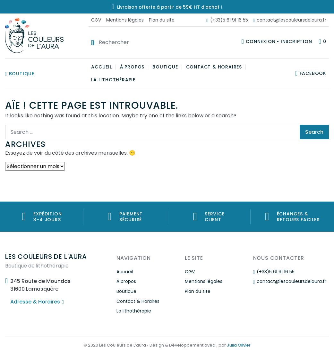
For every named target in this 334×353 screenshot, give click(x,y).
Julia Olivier (239, 345)
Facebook (313, 73)
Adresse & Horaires (37, 301)
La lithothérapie (113, 80)
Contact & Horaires (214, 67)
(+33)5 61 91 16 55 (227, 20)
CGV (96, 20)
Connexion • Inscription (279, 41)
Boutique (19, 73)
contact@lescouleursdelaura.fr (289, 20)
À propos (132, 67)
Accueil (101, 67)
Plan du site (162, 20)
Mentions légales (125, 20)
